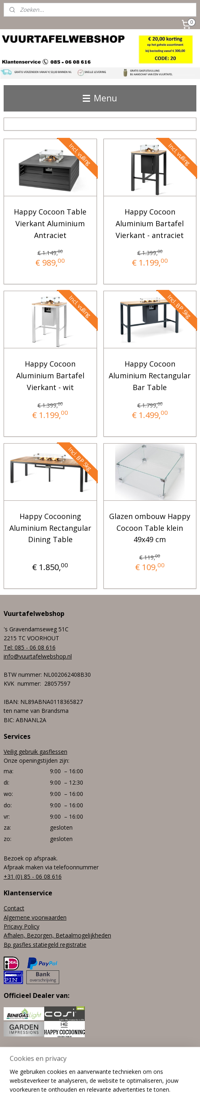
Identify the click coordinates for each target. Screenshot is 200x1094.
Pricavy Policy (21, 926)
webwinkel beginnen (139, 1066)
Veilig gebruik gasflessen (35, 751)
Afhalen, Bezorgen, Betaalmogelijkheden (57, 935)
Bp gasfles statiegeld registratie (45, 944)
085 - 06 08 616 (35, 647)
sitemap (91, 1066)
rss (108, 1066)
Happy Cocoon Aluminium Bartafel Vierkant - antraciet (150, 223)
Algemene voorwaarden (35, 917)
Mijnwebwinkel (100, 1079)
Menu (100, 98)
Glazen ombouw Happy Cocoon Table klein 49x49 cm (149, 528)
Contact (14, 908)
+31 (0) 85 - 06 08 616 (33, 876)
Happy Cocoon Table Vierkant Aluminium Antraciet (50, 223)
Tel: (9, 647)
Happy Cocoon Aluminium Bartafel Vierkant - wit (50, 376)
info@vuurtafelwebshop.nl (38, 656)
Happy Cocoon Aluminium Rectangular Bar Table (150, 376)
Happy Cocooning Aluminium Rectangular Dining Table (50, 528)
